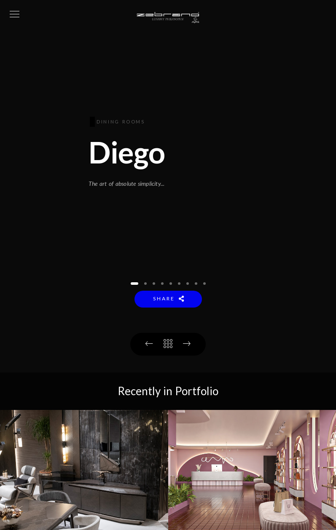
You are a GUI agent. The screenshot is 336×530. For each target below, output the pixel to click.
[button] (134, 283)
